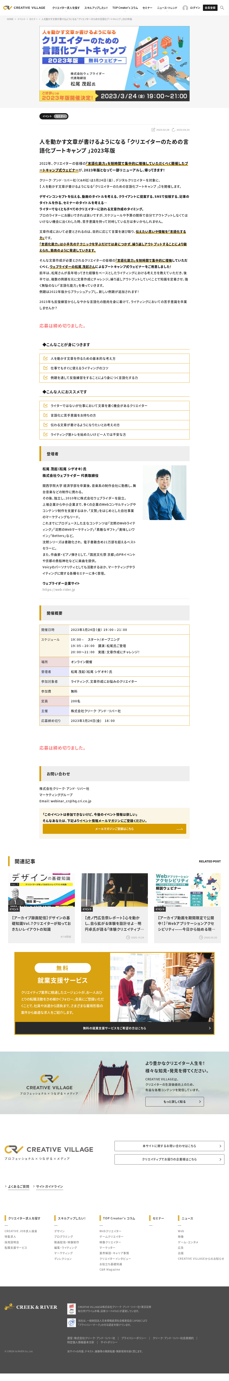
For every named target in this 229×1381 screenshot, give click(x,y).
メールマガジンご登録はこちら (114, 829)
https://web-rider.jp (59, 589)
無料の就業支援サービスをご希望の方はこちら (114, 1032)
